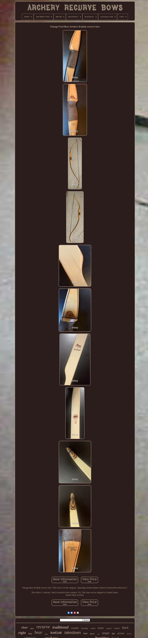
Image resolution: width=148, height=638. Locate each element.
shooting (84, 628)
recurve (43, 626)
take (98, 634)
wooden (75, 628)
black (125, 627)
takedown (72, 632)
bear (38, 632)
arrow (129, 634)
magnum (109, 628)
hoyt (30, 633)
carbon (92, 628)
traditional (60, 627)
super (32, 628)
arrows (120, 633)
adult (92, 634)
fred (85, 633)
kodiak (56, 633)
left (113, 633)
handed (116, 628)
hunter (101, 628)
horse (46, 634)
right (22, 633)
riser (24, 627)
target (105, 633)
